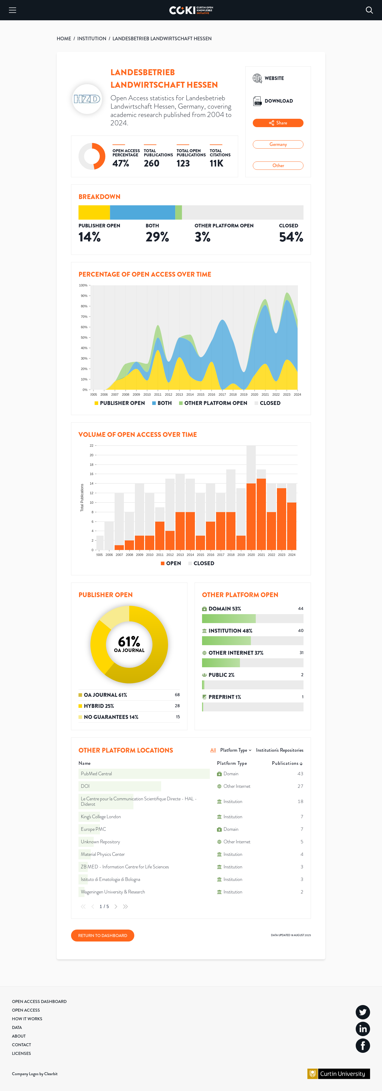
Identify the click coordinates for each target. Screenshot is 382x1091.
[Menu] (13, 10)
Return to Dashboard (102, 936)
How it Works (27, 1019)
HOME (64, 38)
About (19, 1036)
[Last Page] (125, 906)
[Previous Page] (93, 906)
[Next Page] (116, 906)
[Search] (369, 10)
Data (17, 1027)
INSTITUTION (91, 38)
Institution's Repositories (280, 750)
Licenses (21, 1053)
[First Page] (83, 906)
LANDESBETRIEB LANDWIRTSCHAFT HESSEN (162, 38)
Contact (21, 1045)
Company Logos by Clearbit (35, 1074)
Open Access (26, 1010)
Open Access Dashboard (39, 1001)
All (213, 750)
